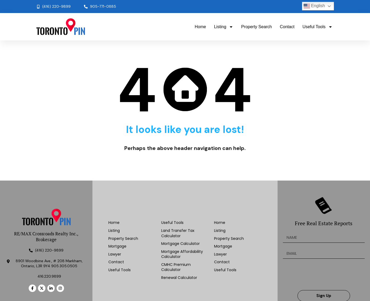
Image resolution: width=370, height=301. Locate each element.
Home (200, 26)
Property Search (256, 26)
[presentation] (323, 274)
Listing (223, 27)
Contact (287, 26)
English (314, 6)
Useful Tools (318, 27)
